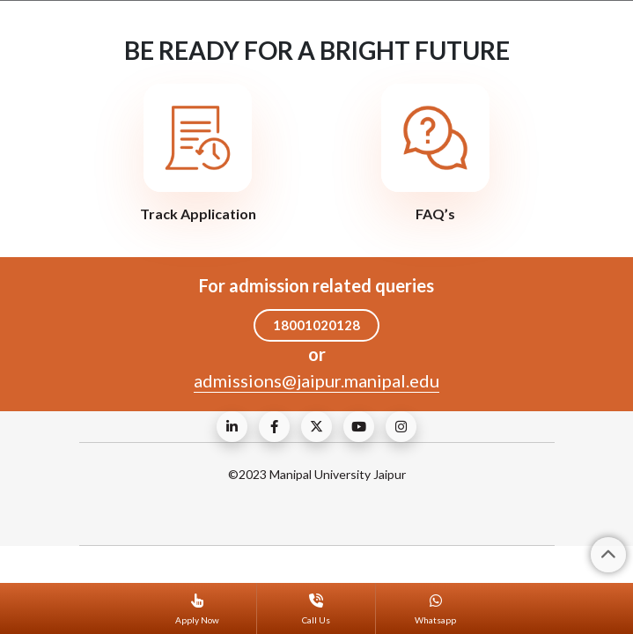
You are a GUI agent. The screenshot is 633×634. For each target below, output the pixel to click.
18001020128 (316, 325)
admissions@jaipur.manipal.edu (316, 380)
